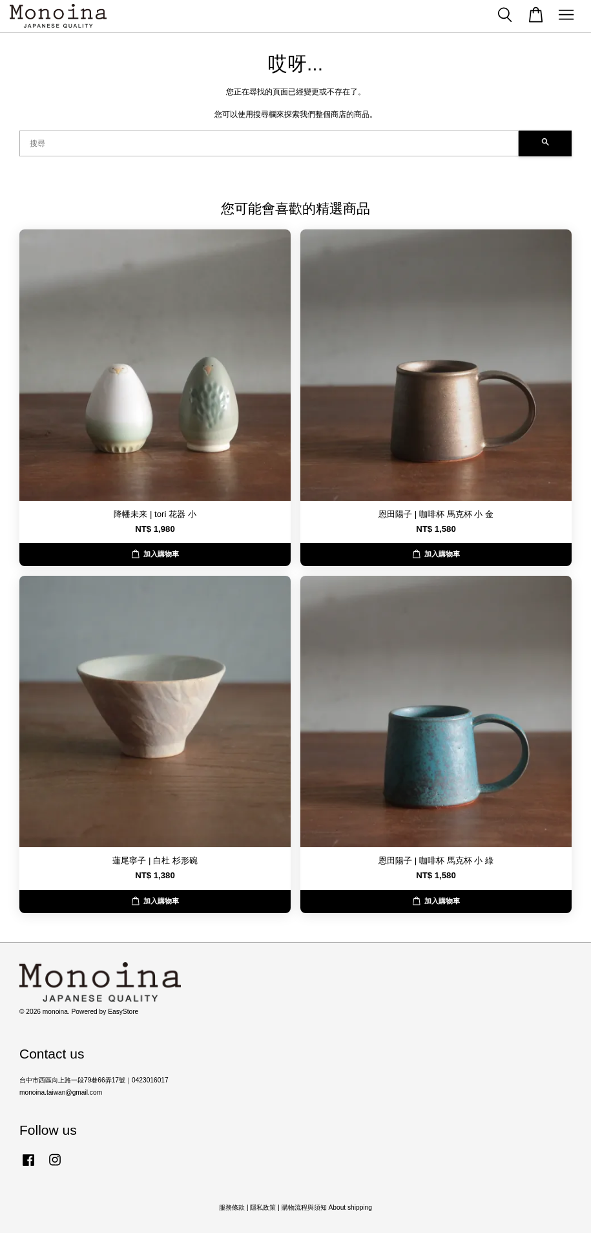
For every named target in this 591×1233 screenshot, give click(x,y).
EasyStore (123, 1011)
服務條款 (232, 1207)
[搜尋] (269, 143)
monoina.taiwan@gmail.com (60, 1092)
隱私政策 (263, 1207)
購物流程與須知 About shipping (327, 1207)
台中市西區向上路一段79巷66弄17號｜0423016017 (94, 1080)
